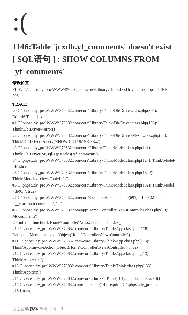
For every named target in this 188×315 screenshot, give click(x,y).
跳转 (34, 309)
